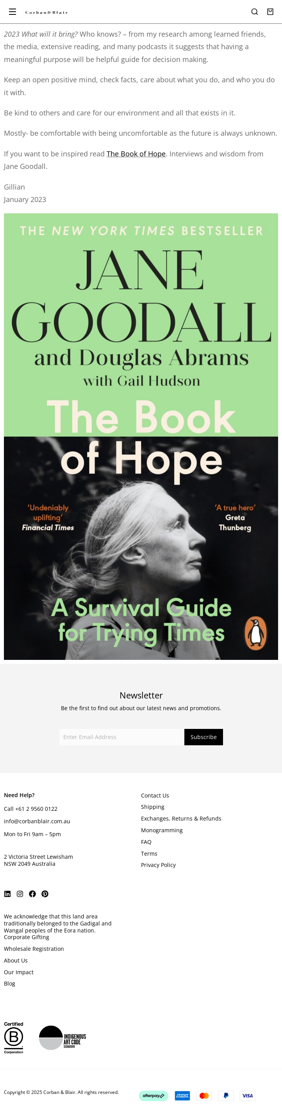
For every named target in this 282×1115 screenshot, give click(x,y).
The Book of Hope (136, 153)
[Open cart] (270, 12)
